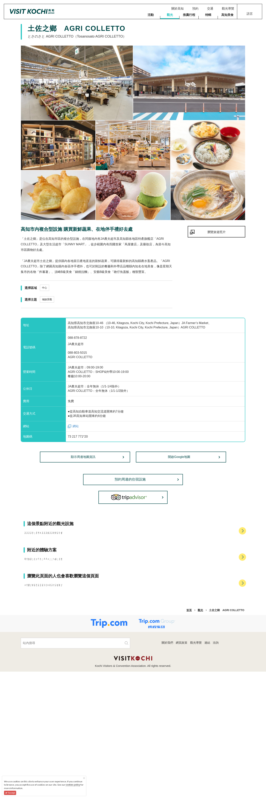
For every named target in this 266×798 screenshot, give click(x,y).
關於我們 (167, 769)
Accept (10, 792)
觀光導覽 (196, 769)
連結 (207, 769)
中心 (44, 287)
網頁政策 (181, 769)
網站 (76, 426)
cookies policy (73, 784)
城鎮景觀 (47, 299)
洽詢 (216, 769)
